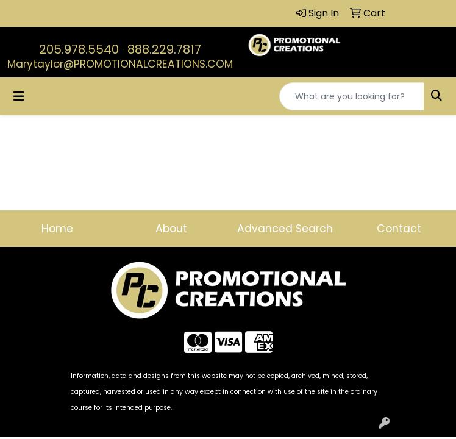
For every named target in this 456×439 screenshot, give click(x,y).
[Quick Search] (351, 96)
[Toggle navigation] (19, 96)
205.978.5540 (79, 49)
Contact (399, 228)
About (171, 228)
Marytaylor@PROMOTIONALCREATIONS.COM (120, 64)
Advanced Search (285, 228)
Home (57, 228)
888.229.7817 (164, 49)
